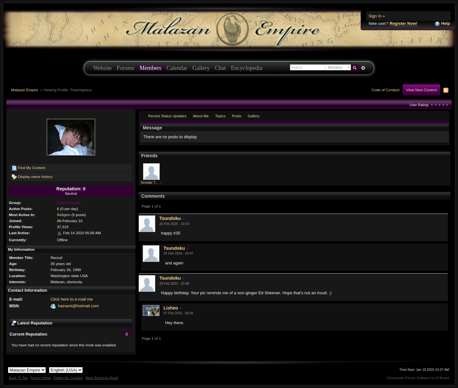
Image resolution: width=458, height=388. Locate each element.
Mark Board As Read (102, 378)
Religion (63, 215)
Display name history (32, 177)
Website (102, 68)
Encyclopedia (246, 68)
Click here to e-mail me (72, 299)
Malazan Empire (24, 90)
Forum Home (41, 378)
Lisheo (170, 307)
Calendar (176, 68)
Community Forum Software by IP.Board (417, 378)
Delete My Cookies (68, 378)
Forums (126, 68)
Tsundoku (170, 218)
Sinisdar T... (149, 182)
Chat (220, 68)
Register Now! (403, 23)
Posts (236, 116)
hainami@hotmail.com (78, 305)
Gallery (201, 68)
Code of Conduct (385, 90)
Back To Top (18, 378)
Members (151, 68)
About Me (201, 116)
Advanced (363, 68)
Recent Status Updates (167, 116)
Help (442, 23)
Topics (220, 116)
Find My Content (28, 168)
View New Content (421, 90)
